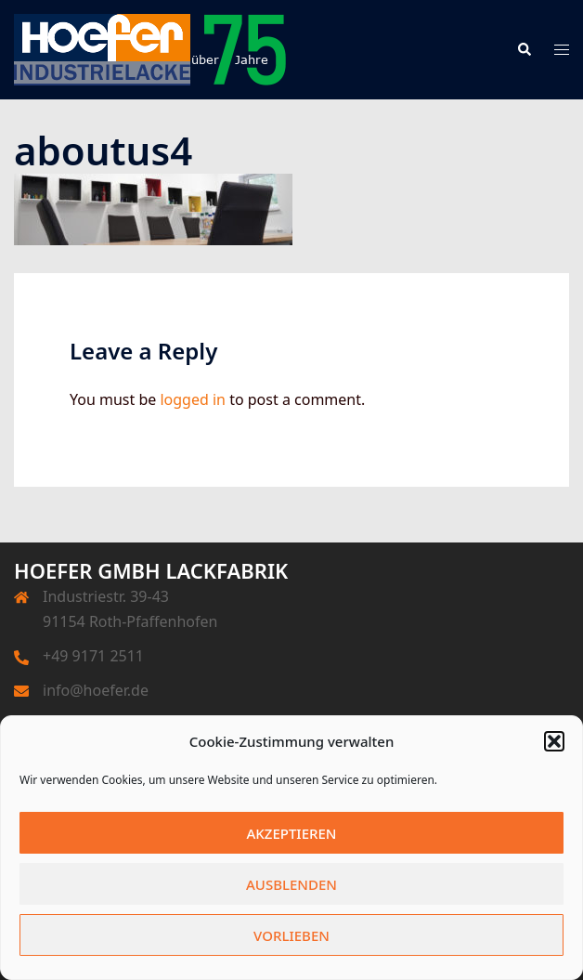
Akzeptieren (292, 833)
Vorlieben (291, 935)
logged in (193, 399)
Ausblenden (291, 884)
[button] (554, 741)
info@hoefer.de (96, 690)
